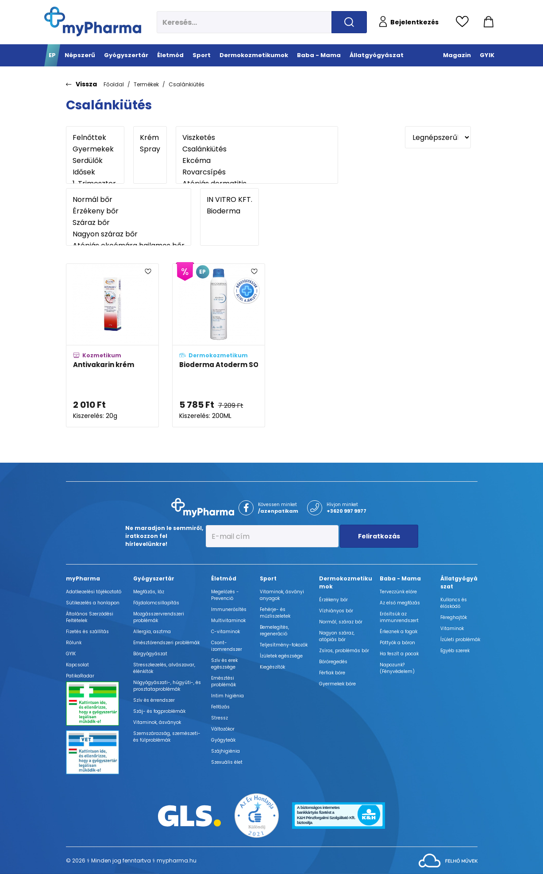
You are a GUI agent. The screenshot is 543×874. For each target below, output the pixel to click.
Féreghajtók (453, 617)
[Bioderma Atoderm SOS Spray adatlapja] (218, 345)
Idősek (95, 172)
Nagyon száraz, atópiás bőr (336, 636)
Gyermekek (95, 149)
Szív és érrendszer (154, 700)
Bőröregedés (333, 661)
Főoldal (114, 84)
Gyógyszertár (153, 578)
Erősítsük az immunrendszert (399, 617)
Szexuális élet (227, 762)
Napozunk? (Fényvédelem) (397, 668)
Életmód (223, 578)
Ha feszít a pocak (399, 653)
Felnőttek (95, 137)
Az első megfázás (400, 602)
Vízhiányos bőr (336, 610)
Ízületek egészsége (281, 656)
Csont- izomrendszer (226, 646)
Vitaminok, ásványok (157, 722)
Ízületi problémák (460, 639)
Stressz (219, 718)
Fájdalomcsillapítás (156, 602)
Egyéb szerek (455, 650)
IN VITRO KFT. (229, 199)
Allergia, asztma (152, 631)
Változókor (223, 729)
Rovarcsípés (256, 172)
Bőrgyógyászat (150, 653)
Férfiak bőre (332, 672)
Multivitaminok (228, 620)
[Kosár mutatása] (488, 22)
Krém (150, 137)
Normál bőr (128, 199)
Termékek (146, 84)
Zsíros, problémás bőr (344, 650)
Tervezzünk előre (398, 591)
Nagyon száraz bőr (128, 234)
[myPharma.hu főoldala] (92, 21)
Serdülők (95, 160)
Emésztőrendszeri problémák (166, 642)
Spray (150, 149)
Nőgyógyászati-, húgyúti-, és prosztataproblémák (167, 685)
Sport (268, 578)
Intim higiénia (227, 695)
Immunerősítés (228, 609)
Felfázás (220, 707)
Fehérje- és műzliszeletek (275, 612)
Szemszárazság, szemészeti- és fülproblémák (166, 736)
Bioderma (229, 211)
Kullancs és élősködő (453, 603)
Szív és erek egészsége (224, 663)
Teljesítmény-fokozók (284, 645)
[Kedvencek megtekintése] (464, 22)
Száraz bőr (128, 222)
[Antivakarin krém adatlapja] (112, 345)
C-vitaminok (225, 631)
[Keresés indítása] (349, 22)
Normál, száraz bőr (340, 622)
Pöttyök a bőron (397, 642)
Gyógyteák (223, 740)
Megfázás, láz (148, 591)
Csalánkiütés (186, 84)
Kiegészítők (272, 667)
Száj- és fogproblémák (159, 711)
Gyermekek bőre (337, 684)
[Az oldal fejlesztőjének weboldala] (448, 860)
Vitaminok (452, 628)
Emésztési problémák (223, 681)
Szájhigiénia (225, 751)
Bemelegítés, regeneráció (274, 630)
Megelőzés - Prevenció (225, 595)
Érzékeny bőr (128, 211)
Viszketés (256, 137)
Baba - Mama (400, 578)
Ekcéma (256, 160)
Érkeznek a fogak (398, 631)
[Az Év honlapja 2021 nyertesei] (257, 815)
